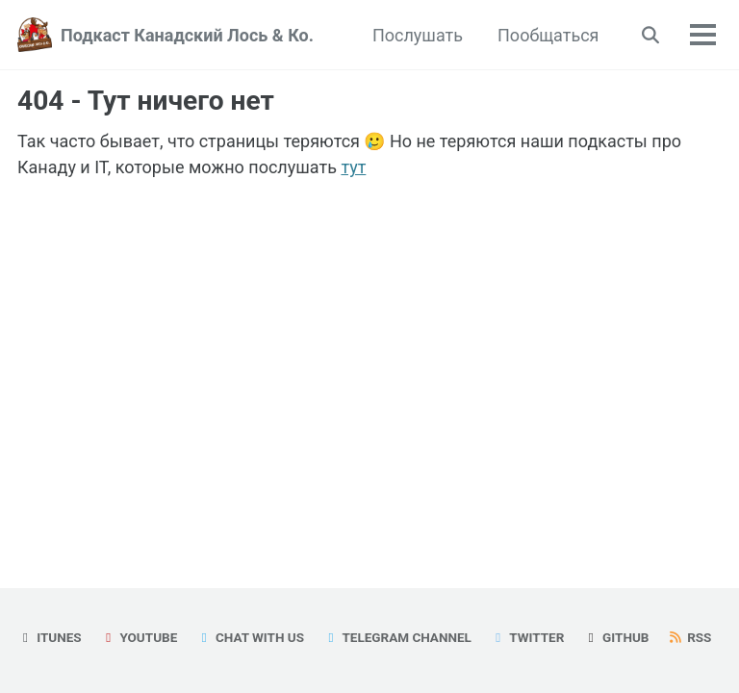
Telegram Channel (397, 637)
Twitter (527, 637)
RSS (690, 637)
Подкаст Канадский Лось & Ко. (187, 35)
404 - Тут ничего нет (145, 100)
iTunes (49, 637)
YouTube (138, 637)
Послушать (417, 35)
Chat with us (250, 637)
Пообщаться (548, 35)
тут (353, 167)
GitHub (616, 637)
